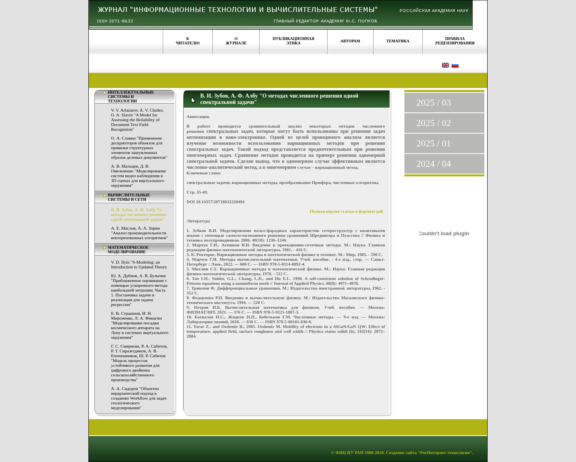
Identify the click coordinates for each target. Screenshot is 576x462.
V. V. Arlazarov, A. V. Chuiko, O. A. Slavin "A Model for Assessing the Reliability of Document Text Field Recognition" (137, 120)
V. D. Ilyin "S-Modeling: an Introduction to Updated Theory (139, 264)
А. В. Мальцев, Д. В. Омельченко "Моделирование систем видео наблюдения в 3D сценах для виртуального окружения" (138, 176)
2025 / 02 (433, 123)
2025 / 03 (433, 103)
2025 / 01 (433, 143)
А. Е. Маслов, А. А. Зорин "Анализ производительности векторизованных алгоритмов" (139, 233)
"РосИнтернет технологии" (444, 452)
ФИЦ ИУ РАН (349, 452)
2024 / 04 (433, 164)
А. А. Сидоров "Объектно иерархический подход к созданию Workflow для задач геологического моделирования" (139, 398)
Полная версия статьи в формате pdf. (347, 211)
